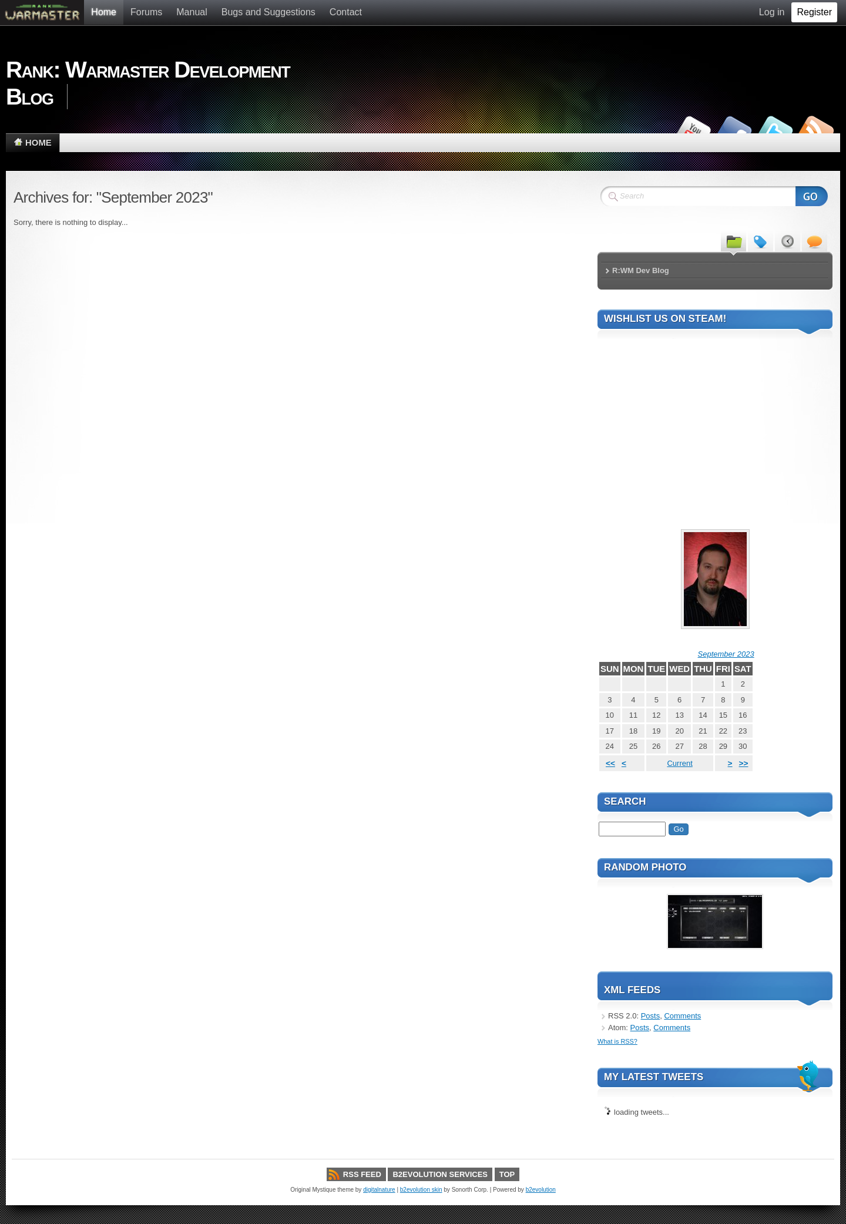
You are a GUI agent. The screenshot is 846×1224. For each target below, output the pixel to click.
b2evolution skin (421, 1189)
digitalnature (379, 1189)
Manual (191, 12)
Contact (346, 12)
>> (743, 763)
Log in (772, 12)
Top (507, 1174)
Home (103, 12)
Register (814, 12)
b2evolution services (440, 1174)
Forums (146, 12)
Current (679, 763)
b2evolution (541, 1189)
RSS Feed (362, 1174)
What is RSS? (617, 1041)
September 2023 (726, 654)
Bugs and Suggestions (268, 12)
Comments (682, 1015)
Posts (650, 1015)
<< (610, 763)
